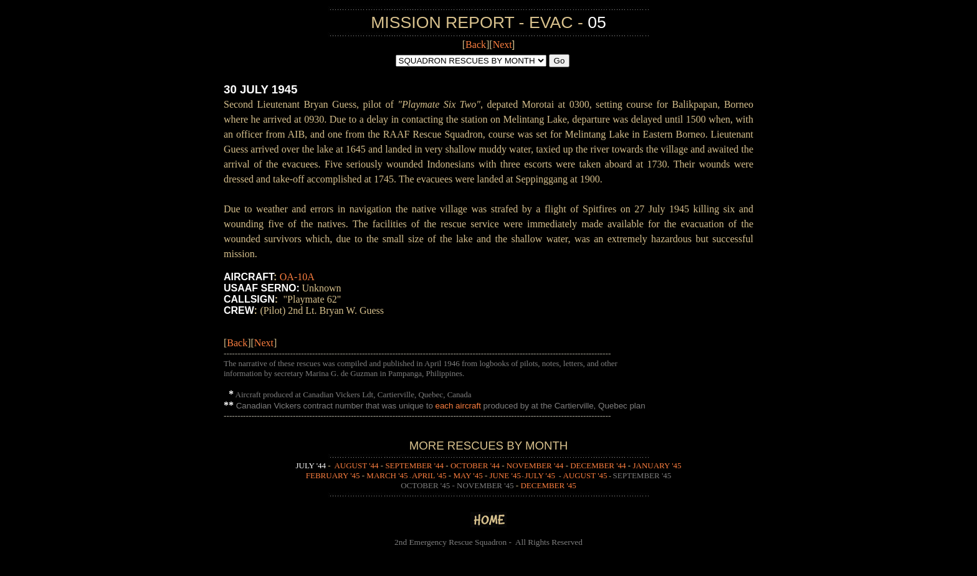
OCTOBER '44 (475, 465)
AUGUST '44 (356, 465)
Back (475, 44)
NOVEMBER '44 (535, 465)
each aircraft (458, 405)
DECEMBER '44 (598, 465)
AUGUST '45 (585, 475)
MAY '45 (467, 475)
